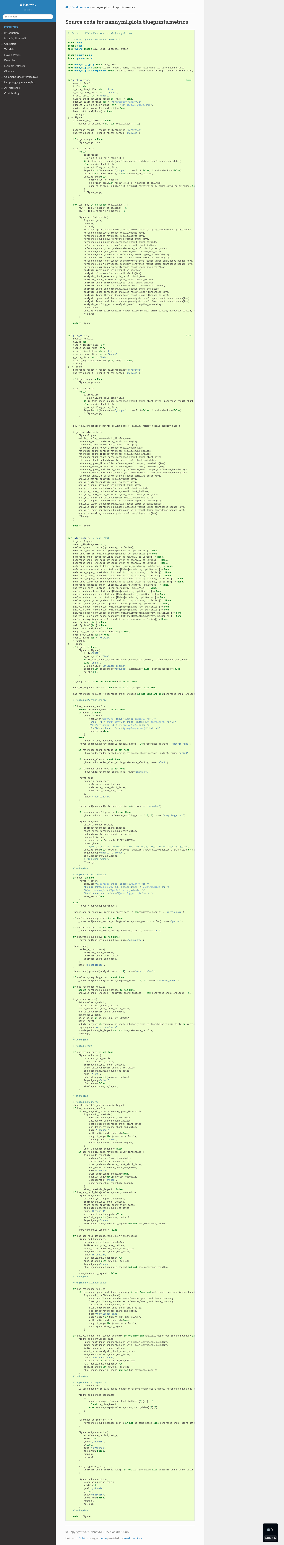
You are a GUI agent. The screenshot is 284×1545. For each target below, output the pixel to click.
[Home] (66, 7)
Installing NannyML (15, 38)
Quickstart (8, 44)
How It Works (10, 55)
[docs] (189, 80)
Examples (8, 60)
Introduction (10, 33)
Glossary (9, 71)
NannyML (29, 4)
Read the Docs (133, 1538)
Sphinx (83, 1538)
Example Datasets (13, 66)
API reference (10, 88)
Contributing (10, 93)
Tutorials (7, 49)
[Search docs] (27, 16)
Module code (80, 7)
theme (102, 1538)
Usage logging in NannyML (18, 82)
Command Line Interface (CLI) (19, 77)
